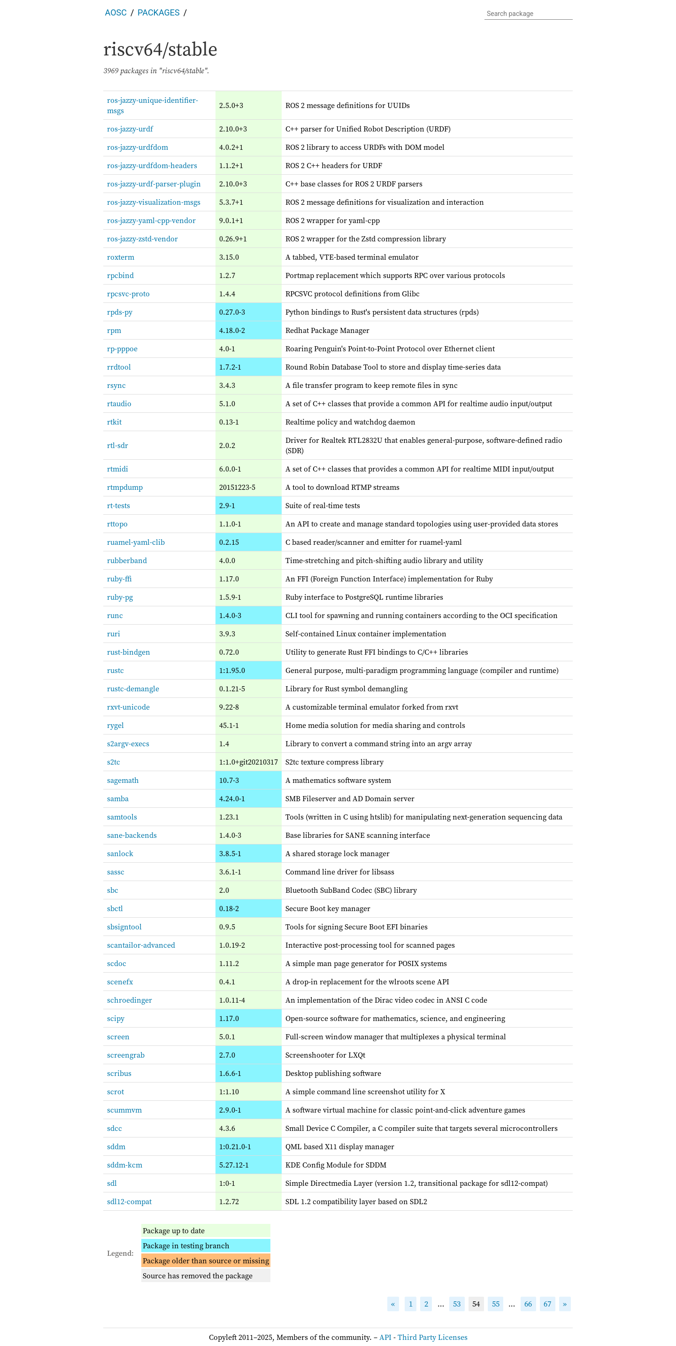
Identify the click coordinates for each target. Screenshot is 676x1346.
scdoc (116, 963)
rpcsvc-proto (128, 293)
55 (495, 1304)
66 (528, 1304)
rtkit (114, 422)
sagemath (123, 780)
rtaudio (119, 403)
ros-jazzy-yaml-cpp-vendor (151, 220)
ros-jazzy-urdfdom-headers (152, 165)
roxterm (120, 257)
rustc (115, 670)
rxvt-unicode (128, 707)
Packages (159, 12)
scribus (119, 1073)
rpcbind (120, 275)
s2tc (113, 762)
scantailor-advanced (141, 945)
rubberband (127, 560)
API (385, 1337)
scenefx (120, 981)
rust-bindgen (128, 652)
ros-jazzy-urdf (130, 129)
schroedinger (129, 1000)
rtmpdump (125, 487)
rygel (115, 725)
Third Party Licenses (433, 1337)
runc (115, 615)
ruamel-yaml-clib (136, 542)
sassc (115, 871)
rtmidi (117, 469)
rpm (114, 330)
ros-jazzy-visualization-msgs (153, 202)
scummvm (124, 1110)
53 (457, 1304)
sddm (116, 1146)
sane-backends (132, 835)
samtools (122, 817)
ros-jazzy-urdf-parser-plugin (154, 183)
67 (547, 1304)
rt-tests (118, 505)
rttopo (117, 523)
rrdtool (119, 367)
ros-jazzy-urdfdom (137, 147)
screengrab (126, 1055)
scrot (115, 1091)
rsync (116, 385)
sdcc (114, 1128)
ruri (113, 633)
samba (118, 798)
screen (118, 1036)
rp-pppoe (122, 348)
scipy (115, 1018)
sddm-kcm (124, 1165)
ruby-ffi (119, 578)
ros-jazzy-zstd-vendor (142, 238)
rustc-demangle (133, 688)
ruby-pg (120, 597)
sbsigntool (124, 926)
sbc (112, 890)
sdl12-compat (129, 1201)
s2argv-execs (128, 743)
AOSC (116, 12)
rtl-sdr (117, 445)
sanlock (120, 853)
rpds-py (119, 312)
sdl (112, 1183)
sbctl (115, 908)
